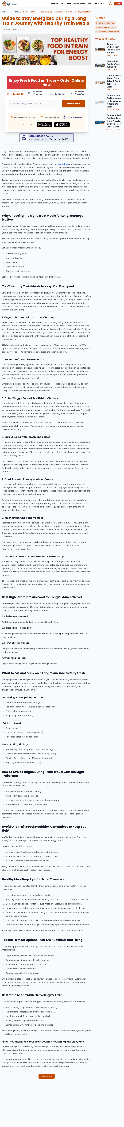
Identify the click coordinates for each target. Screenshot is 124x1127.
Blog (89, 4)
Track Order (65, 4)
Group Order (79, 4)
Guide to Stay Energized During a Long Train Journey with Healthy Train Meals (57, 12)
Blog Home (46, 1076)
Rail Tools (98, 4)
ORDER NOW (73, 103)
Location (54, 4)
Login (118, 4)
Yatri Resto (7, 12)
